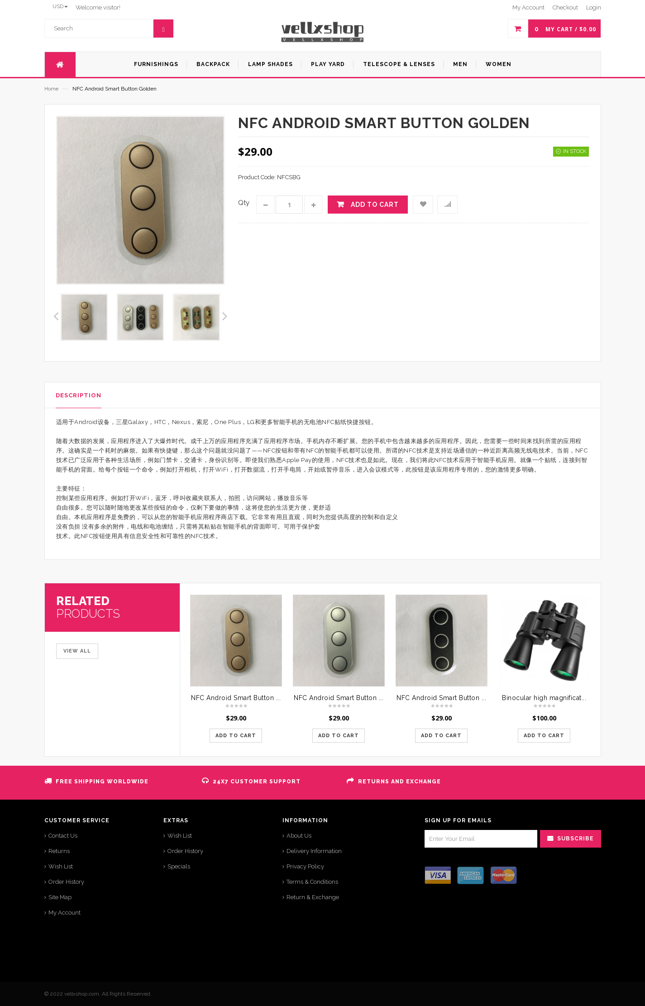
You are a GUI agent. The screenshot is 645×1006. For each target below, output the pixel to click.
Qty (243, 203)
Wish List (60, 866)
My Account (64, 912)
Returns (59, 851)
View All (77, 651)
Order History (66, 881)
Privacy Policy (305, 866)
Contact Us (62, 835)
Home (51, 89)
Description (78, 395)
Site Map (60, 897)
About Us (299, 835)
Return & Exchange (313, 897)
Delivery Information (314, 851)
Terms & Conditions (312, 881)
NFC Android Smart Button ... (236, 697)
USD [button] (60, 6)
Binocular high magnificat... (544, 697)
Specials (178, 866)
